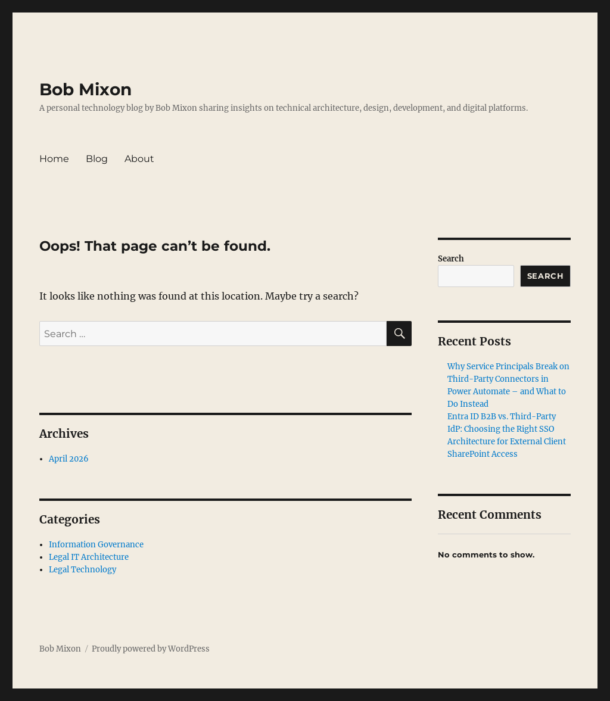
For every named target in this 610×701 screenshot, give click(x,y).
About (139, 158)
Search (451, 259)
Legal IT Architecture (89, 557)
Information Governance (96, 545)
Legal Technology (82, 570)
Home (54, 158)
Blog (97, 158)
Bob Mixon (85, 89)
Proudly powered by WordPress (151, 649)
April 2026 (69, 459)
